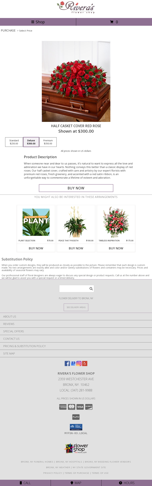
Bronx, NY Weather (58, 467)
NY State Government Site (89, 467)
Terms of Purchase (77, 473)
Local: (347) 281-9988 (76, 390)
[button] (76, 427)
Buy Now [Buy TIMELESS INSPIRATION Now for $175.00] (116, 248)
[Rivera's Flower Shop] (76, 13)
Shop (38, 21)
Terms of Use (100, 473)
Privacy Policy (52, 473)
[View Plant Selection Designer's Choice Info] (36, 222)
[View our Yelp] (84, 365)
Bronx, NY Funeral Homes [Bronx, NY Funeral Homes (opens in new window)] (37, 461)
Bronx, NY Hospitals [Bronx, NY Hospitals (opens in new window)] (69, 461)
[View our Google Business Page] (73, 365)
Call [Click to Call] (25, 483)
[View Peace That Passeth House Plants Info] (76, 222)
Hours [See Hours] (127, 483)
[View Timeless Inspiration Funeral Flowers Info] (116, 222)
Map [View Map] (76, 483)
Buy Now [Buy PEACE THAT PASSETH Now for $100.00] (76, 248)
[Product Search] (76, 288)
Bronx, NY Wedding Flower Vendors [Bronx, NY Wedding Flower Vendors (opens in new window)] (108, 461)
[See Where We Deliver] (76, 307)
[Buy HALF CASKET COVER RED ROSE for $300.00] (76, 188)
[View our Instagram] (78, 365)
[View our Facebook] (67, 365)
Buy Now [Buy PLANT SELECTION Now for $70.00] (36, 248)
